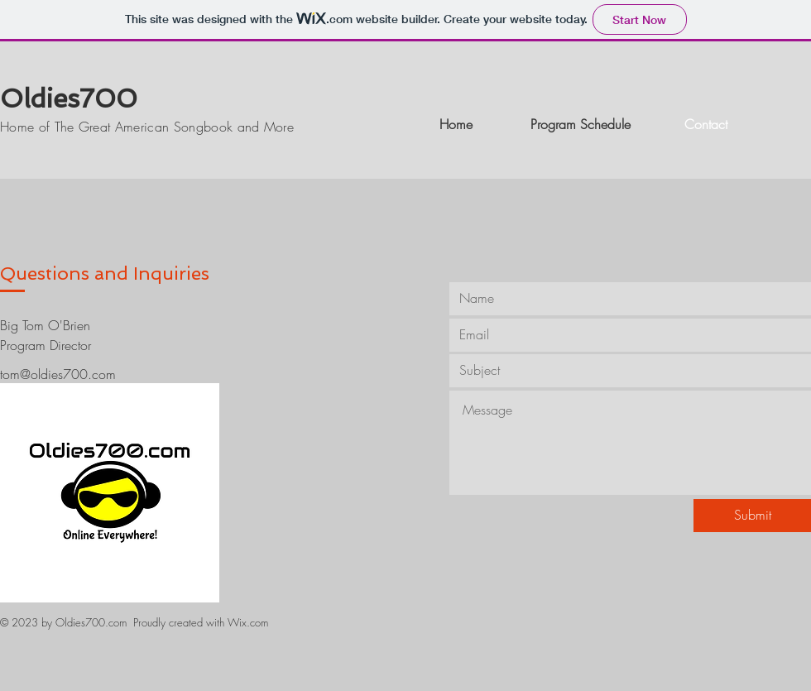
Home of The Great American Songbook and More (147, 127)
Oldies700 (68, 98)
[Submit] (752, 515)
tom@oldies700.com (58, 374)
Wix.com (248, 622)
